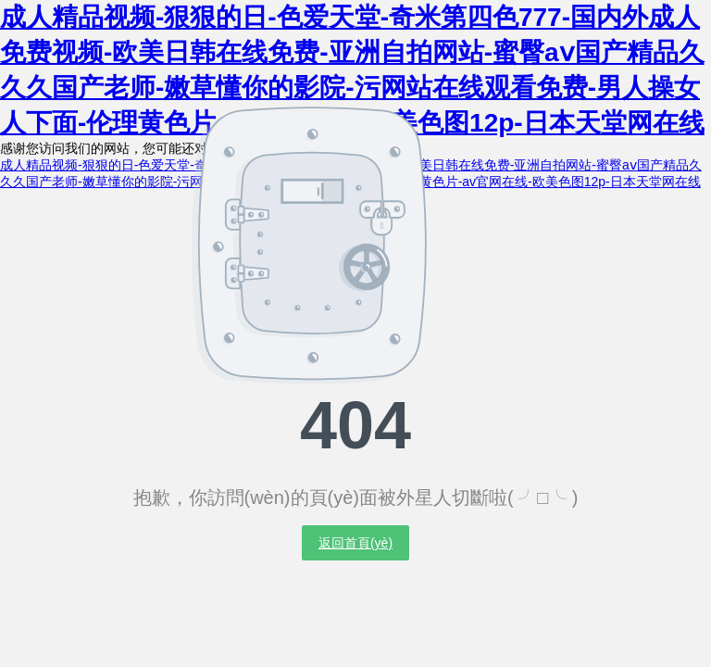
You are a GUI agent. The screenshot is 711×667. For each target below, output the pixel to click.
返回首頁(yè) (355, 542)
